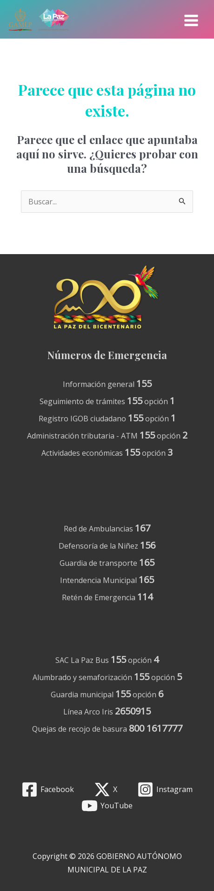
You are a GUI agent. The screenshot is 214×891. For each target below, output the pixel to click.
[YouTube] (107, 806)
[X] (105, 789)
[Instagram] (164, 789)
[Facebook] (48, 789)
